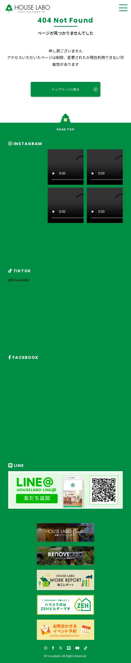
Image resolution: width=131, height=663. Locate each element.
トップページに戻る (65, 89)
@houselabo (18, 279)
